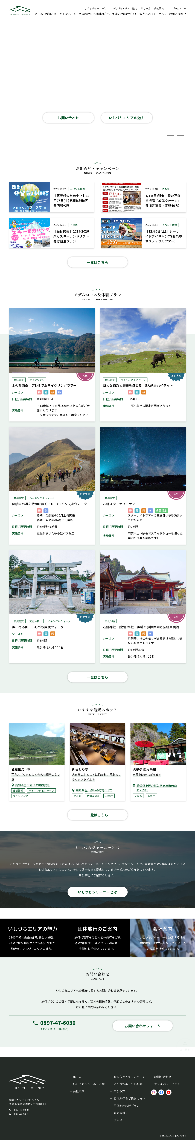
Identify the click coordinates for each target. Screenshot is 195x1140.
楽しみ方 (146, 8)
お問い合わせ (177, 14)
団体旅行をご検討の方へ (94, 14)
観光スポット (147, 14)
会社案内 (159, 8)
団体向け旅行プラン (124, 14)
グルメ (162, 14)
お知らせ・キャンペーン (60, 14)
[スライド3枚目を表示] (180, 135)
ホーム (39, 14)
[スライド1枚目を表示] (159, 135)
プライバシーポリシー (168, 1084)
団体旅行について (66, 128)
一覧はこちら (97, 262)
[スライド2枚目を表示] (170, 135)
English (178, 8)
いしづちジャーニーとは (95, 8)
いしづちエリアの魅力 (124, 8)
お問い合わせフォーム (143, 1025)
